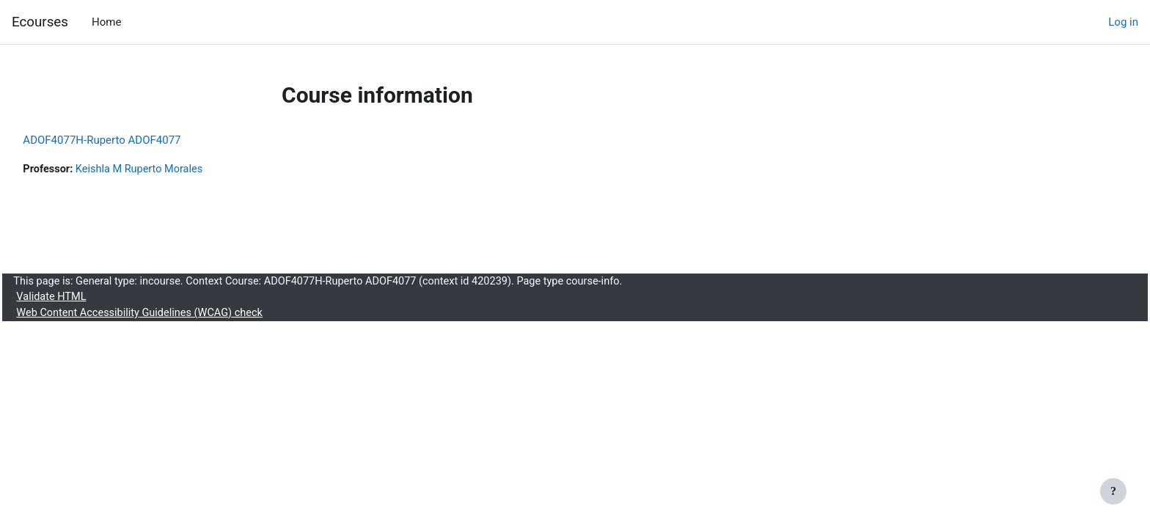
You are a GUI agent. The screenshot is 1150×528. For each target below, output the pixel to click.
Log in (1123, 22)
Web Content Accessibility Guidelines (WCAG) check (176, 315)
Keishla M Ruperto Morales (176, 169)
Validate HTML (85, 299)
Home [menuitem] (106, 22)
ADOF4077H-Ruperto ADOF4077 (134, 140)
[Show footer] (1113, 491)
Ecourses (40, 22)
